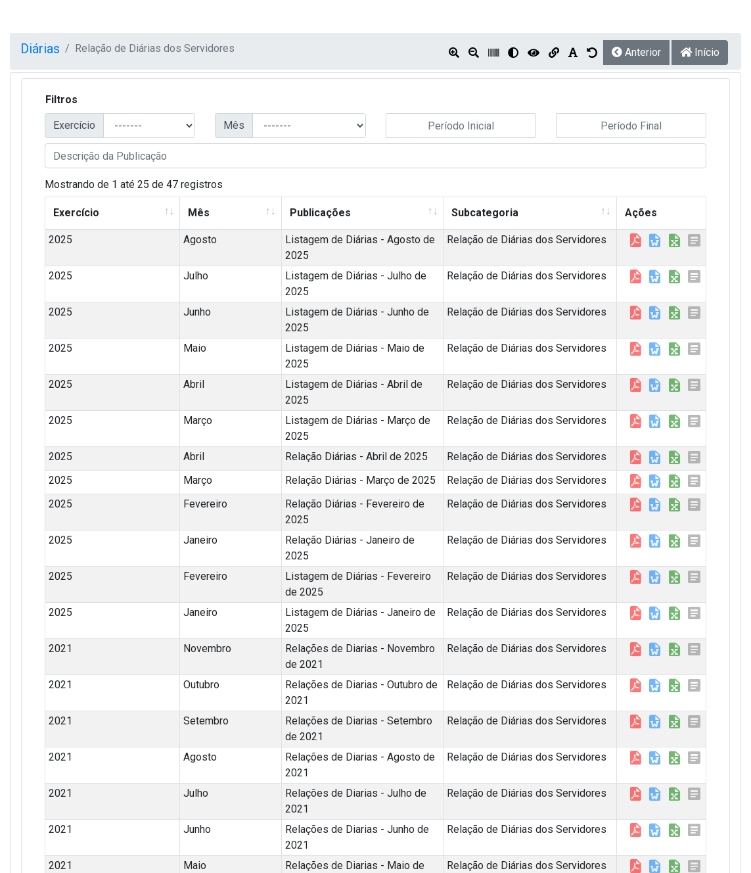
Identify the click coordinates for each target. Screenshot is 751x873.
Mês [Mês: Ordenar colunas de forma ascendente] (138, 212)
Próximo (678, 839)
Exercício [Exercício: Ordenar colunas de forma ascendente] (76, 212)
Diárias (40, 49)
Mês (233, 125)
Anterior (636, 52)
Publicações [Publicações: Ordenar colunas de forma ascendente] (213, 212)
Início (699, 52)
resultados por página (120, 836)
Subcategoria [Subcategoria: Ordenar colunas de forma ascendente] (448, 212)
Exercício (74, 125)
